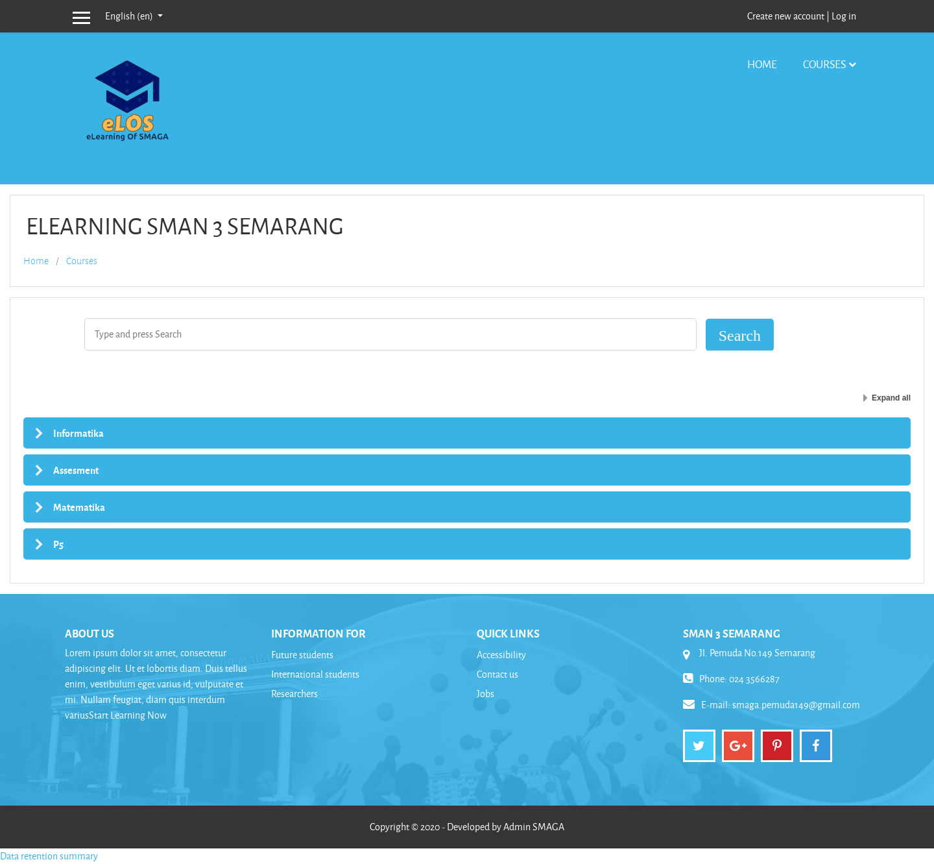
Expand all (891, 397)
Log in (844, 16)
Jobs (485, 693)
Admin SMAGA (533, 826)
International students (315, 674)
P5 (58, 544)
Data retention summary (49, 856)
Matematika (79, 507)
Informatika (78, 433)
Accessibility (501, 654)
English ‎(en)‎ (130, 16)
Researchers (294, 693)
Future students (302, 654)
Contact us (497, 674)
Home (762, 63)
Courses (824, 63)
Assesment (76, 470)
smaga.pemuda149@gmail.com (796, 704)
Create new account (785, 16)
